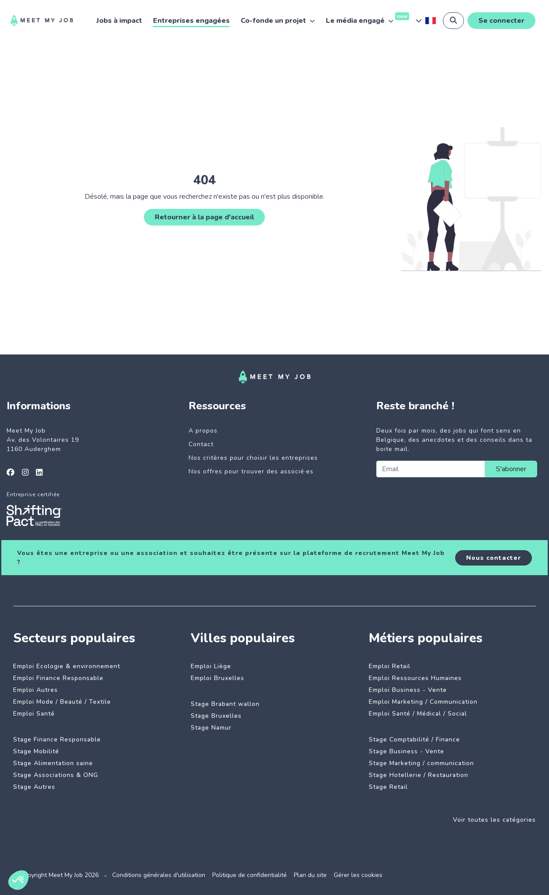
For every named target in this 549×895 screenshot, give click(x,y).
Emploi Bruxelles (217, 678)
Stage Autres (34, 787)
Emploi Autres (35, 690)
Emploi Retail (389, 666)
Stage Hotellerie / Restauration (418, 775)
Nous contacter (493, 558)
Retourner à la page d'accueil (204, 217)
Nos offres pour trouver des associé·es (251, 471)
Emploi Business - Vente (408, 690)
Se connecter (501, 20)
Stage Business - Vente (406, 751)
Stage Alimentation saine (53, 763)
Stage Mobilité (36, 751)
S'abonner (511, 469)
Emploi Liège (211, 666)
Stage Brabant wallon (225, 704)
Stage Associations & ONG (55, 775)
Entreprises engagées (191, 20)
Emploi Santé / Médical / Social (418, 713)
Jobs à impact (119, 20)
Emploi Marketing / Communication (423, 702)
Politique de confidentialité (249, 875)
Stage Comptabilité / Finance (414, 739)
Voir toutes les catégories (494, 820)
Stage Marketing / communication (421, 763)
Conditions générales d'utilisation (158, 875)
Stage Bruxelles (216, 716)
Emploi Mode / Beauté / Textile (62, 702)
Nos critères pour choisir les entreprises (253, 458)
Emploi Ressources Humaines (415, 678)
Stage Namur (211, 727)
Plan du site (310, 875)
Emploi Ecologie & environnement (66, 666)
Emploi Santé (34, 713)
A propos (203, 430)
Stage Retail (388, 787)
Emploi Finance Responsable (58, 678)
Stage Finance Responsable (57, 739)
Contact (201, 444)
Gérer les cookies (358, 875)
